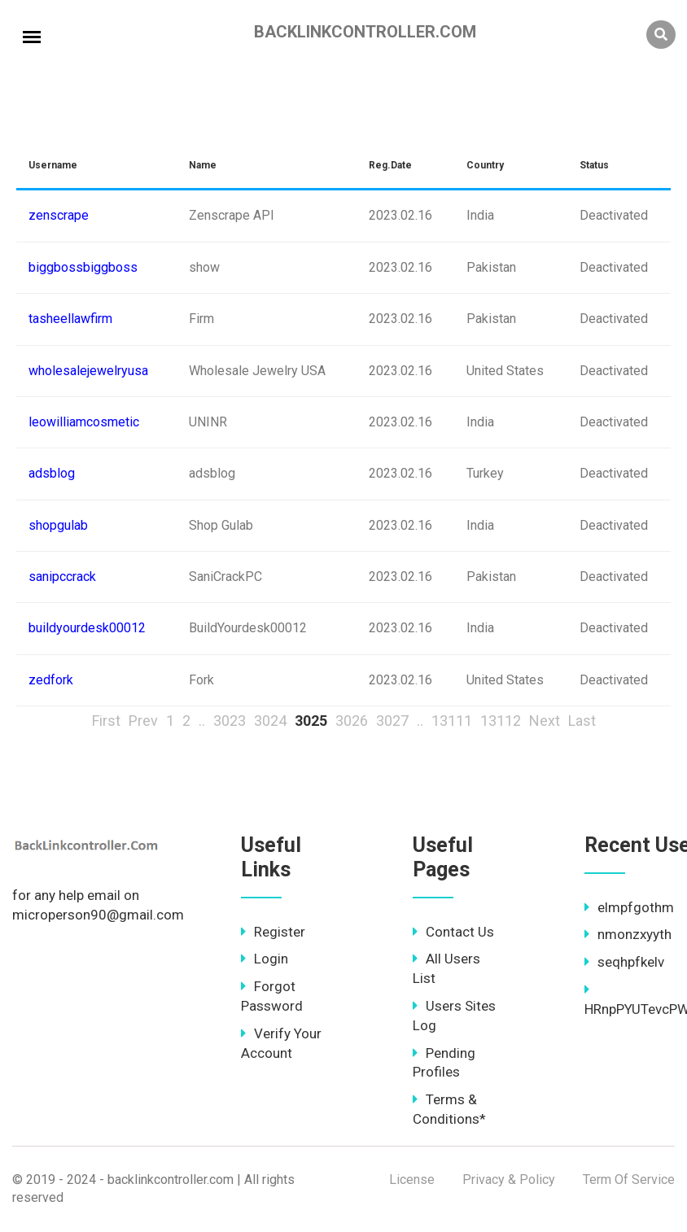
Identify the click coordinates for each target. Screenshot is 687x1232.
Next (544, 720)
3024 (270, 720)
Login (264, 958)
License (412, 1179)
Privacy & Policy (508, 1179)
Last (582, 720)
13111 (451, 720)
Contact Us (453, 932)
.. (202, 720)
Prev (143, 720)
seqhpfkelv (624, 962)
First (106, 720)
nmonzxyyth (628, 934)
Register (273, 932)
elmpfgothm (629, 907)
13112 (500, 720)
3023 (229, 720)
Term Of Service (629, 1179)
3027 (392, 720)
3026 (351, 720)
